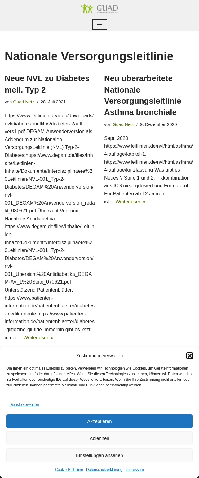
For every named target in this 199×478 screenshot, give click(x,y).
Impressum (135, 469)
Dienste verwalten (24, 404)
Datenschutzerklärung (104, 469)
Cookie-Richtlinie (69, 469)
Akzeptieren (99, 421)
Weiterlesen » (38, 337)
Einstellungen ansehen (99, 455)
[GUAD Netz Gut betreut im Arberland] (99, 9)
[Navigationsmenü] (99, 24)
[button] (190, 356)
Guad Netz (23, 101)
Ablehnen (99, 438)
